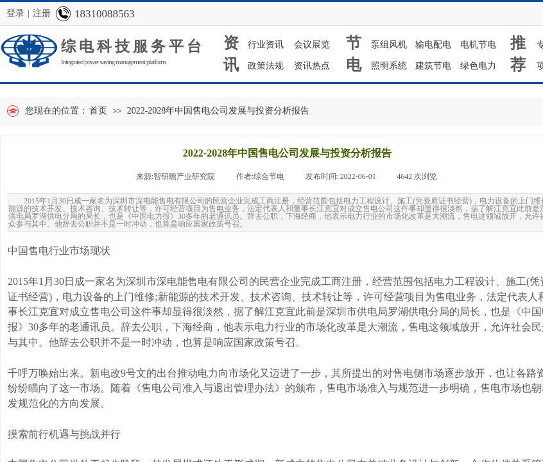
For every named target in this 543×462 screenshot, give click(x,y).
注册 (42, 13)
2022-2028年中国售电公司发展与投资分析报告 (218, 111)
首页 (98, 111)
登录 (15, 13)
